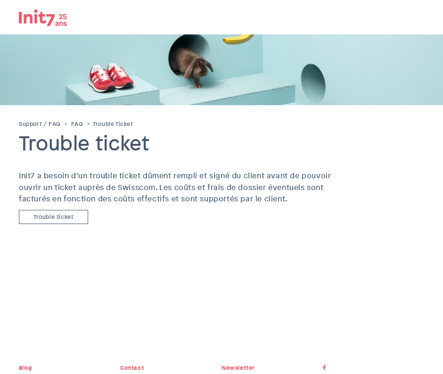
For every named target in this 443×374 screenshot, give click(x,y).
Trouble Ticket (113, 124)
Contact (132, 368)
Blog (25, 368)
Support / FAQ (40, 124)
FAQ (77, 124)
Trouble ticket (53, 217)
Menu (417, 16)
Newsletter (238, 368)
